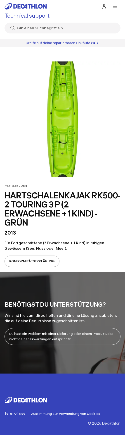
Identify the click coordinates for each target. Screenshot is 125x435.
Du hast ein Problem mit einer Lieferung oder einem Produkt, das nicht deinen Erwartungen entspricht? (61, 336)
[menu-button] (115, 6)
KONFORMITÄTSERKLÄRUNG (32, 261)
